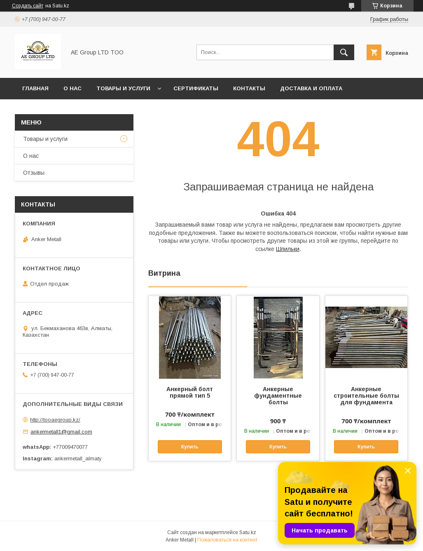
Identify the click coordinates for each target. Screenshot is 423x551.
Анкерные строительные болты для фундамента (366, 396)
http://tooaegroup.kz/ (55, 420)
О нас (72, 88)
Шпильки (287, 249)
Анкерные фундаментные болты (278, 396)
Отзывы (33, 172)
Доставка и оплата (311, 88)
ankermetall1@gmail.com (61, 432)
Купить (190, 447)
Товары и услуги (123, 88)
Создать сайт (27, 6)
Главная (35, 88)
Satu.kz (247, 532)
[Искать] (344, 52)
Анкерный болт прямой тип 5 (189, 392)
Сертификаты (195, 88)
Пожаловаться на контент (227, 540)
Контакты (249, 88)
